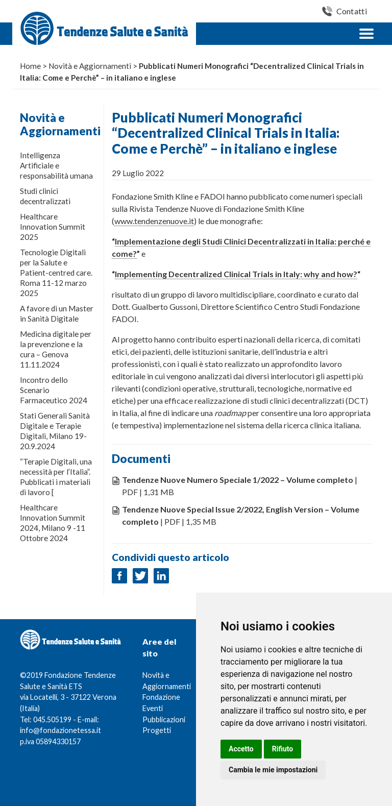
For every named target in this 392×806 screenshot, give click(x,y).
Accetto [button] (241, 749)
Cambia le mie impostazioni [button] (273, 770)
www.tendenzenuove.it (154, 221)
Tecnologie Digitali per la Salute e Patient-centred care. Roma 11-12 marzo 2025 (56, 273)
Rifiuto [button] (282, 749)
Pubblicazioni (163, 719)
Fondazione (161, 697)
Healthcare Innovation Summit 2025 (52, 226)
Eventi (152, 708)
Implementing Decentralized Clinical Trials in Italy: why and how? (236, 274)
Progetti (156, 730)
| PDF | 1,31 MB (239, 486)
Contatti (351, 11)
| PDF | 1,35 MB (240, 515)
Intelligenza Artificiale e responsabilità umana (56, 165)
